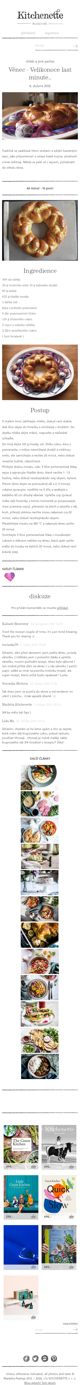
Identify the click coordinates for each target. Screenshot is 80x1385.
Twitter (35, 1358)
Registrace (52, 33)
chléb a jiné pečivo (40, 61)
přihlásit (62, 607)
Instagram (44, 1358)
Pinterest (53, 1358)
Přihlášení (28, 33)
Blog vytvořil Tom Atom (40, 1383)
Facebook (26, 1358)
